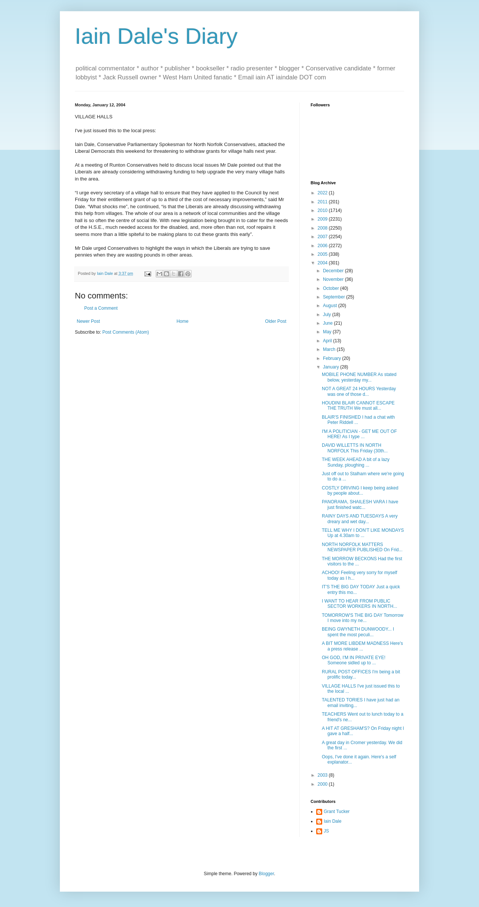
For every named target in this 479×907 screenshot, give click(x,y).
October (331, 288)
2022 (323, 192)
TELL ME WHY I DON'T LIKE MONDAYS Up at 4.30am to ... (363, 533)
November (334, 279)
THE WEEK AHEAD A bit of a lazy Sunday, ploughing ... (356, 462)
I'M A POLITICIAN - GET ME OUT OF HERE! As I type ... (359, 434)
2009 (323, 219)
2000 (323, 784)
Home (183, 321)
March (330, 349)
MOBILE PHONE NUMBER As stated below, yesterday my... (359, 377)
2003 (323, 775)
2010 (323, 210)
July (327, 314)
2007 (323, 236)
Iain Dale (332, 821)
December (334, 270)
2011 (323, 201)
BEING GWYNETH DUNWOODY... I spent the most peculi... (358, 632)
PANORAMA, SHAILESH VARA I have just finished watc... (360, 504)
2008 (323, 228)
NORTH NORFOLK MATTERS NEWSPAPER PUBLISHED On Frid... (362, 547)
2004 (323, 263)
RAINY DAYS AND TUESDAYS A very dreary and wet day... (360, 518)
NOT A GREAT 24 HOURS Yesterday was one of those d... (359, 391)
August (330, 305)
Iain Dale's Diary (156, 36)
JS (326, 831)
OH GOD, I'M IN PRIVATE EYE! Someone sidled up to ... (353, 660)
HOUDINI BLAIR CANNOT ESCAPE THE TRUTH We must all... (358, 405)
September (334, 297)
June (328, 323)
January (331, 367)
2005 (323, 254)
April (328, 340)
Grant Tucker (337, 811)
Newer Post (88, 321)
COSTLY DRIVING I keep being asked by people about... (360, 490)
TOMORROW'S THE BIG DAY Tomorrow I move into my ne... (362, 618)
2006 (323, 245)
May (328, 331)
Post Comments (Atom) (125, 332)
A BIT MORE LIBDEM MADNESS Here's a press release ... (362, 646)
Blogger (266, 873)
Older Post (275, 321)
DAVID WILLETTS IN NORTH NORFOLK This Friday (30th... (355, 448)
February (332, 358)
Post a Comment (101, 308)
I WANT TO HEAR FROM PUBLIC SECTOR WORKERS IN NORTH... (359, 603)
